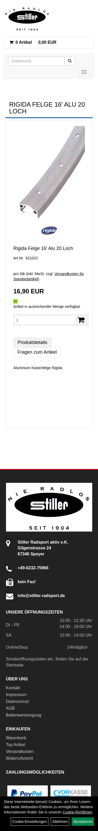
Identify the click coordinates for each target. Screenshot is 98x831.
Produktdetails (32, 342)
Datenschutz (17, 701)
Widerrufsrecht (19, 758)
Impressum (16, 694)
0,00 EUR (32, 42)
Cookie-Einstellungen (29, 821)
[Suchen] (70, 61)
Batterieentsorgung (23, 715)
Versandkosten (20, 751)
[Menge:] (45, 320)
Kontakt (13, 688)
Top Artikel (15, 744)
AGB (10, 708)
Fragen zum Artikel (37, 352)
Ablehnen (60, 821)
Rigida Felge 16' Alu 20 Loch (43, 248)
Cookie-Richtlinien (77, 812)
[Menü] (84, 72)
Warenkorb (16, 738)
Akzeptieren (83, 821)
